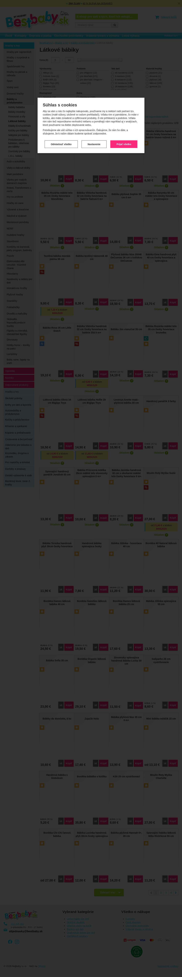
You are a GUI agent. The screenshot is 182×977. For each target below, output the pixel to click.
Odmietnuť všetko (61, 87)
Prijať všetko (124, 87)
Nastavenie (94, 87)
